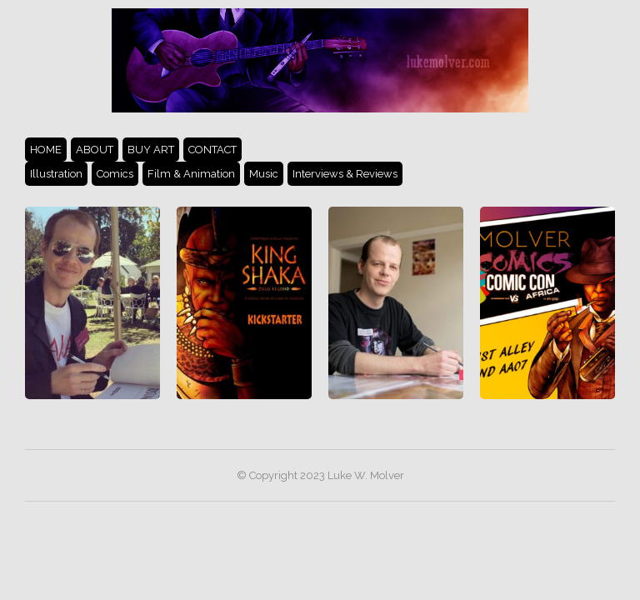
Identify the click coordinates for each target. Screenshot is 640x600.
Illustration (56, 174)
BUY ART (151, 149)
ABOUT (94, 149)
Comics (115, 174)
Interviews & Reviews (345, 174)
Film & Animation (191, 174)
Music (263, 174)
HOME (46, 149)
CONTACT (212, 149)
